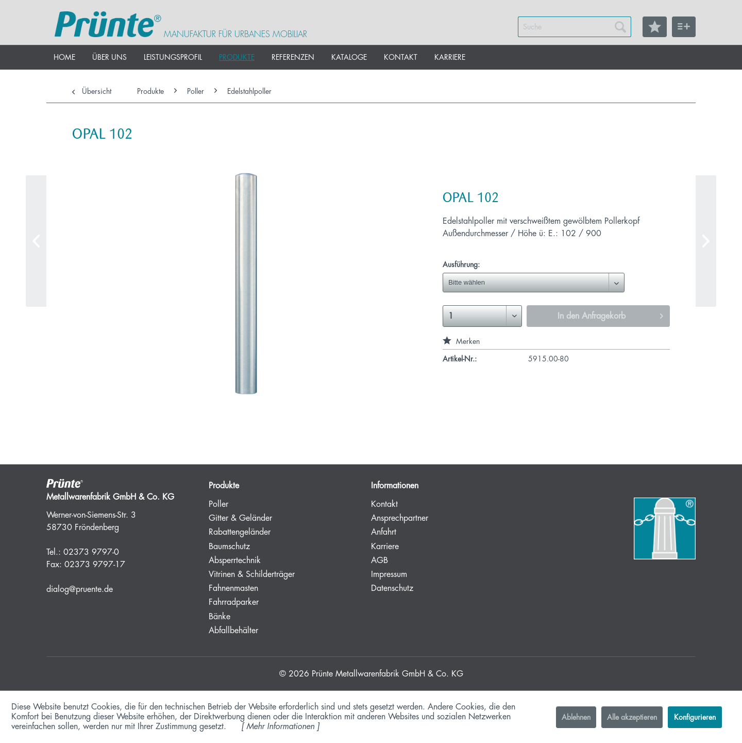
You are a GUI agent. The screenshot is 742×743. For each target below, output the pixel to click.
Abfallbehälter (233, 630)
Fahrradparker (234, 602)
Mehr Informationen (280, 726)
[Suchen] (620, 26)
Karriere (385, 546)
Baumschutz (229, 546)
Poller (218, 504)
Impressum (389, 574)
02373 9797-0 (91, 552)
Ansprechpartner (399, 518)
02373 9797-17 (94, 564)
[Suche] (574, 26)
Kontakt (384, 504)
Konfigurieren (695, 717)
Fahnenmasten (233, 588)
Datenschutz (392, 588)
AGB (379, 560)
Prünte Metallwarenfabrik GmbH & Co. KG (387, 674)
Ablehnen (576, 717)
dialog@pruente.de (79, 589)
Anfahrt (383, 532)
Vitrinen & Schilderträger (252, 574)
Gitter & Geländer (240, 518)
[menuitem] (574, 26)
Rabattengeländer (240, 532)
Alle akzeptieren (632, 717)
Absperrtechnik (235, 560)
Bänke (219, 617)
